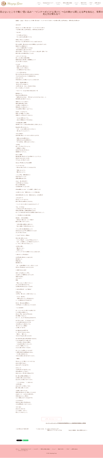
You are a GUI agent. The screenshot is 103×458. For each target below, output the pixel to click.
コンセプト (58, 3)
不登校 (59, 423)
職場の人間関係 (82, 423)
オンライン (48, 423)
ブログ (90, 3)
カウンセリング (54, 423)
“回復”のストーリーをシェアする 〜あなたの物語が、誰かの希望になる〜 (66, 430)
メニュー (76, 3)
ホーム (39, 3)
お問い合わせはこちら (51, 419)
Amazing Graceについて (48, 3)
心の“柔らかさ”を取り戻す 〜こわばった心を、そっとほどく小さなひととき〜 (38, 429)
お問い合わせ (98, 3)
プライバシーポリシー (23, 450)
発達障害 (74, 423)
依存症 (62, 423)
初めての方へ (84, 3)
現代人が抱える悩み (67, 3)
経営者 (77, 423)
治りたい (70, 423)
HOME (17, 20)
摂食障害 (66, 423)
